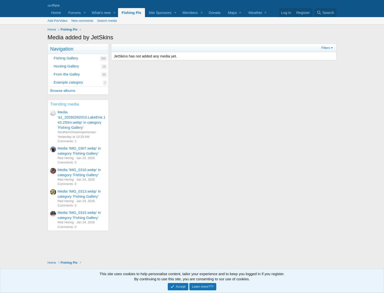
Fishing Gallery (66, 58)
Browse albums (62, 90)
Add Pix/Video (57, 20)
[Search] (325, 12)
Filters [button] (325, 48)
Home (56, 13)
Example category (68, 82)
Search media (107, 20)
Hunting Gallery (66, 66)
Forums (74, 13)
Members (190, 13)
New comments (82, 20)
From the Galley (67, 74)
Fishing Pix (131, 13)
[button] (84, 12)
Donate (214, 13)
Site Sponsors (160, 13)
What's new (101, 13)
